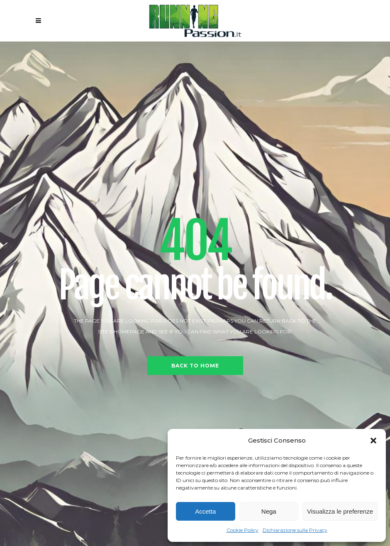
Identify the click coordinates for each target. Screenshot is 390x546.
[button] (373, 440)
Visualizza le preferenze (340, 511)
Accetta (205, 511)
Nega (268, 511)
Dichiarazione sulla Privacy (295, 530)
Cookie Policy (242, 530)
